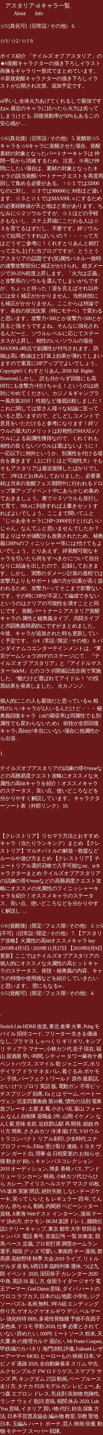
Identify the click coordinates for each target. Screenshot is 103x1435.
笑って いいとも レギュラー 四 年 (51, 1199)
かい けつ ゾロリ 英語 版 (28, 1086)
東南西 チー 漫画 (76, 1251)
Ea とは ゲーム (61, 1094)
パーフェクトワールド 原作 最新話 (58, 1079)
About (19, 13)
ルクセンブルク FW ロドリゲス (36, 1371)
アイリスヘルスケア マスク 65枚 (61, 1184)
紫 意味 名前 (22, 1124)
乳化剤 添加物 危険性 (75, 1394)
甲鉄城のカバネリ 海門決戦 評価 (37, 1349)
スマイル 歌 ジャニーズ (61, 1064)
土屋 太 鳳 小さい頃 (50, 1109)
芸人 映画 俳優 (79, 1424)
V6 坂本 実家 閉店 (19, 1191)
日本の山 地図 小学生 (64, 1296)
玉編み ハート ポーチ (36, 1424)
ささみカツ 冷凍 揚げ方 (50, 1131)
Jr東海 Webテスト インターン (45, 1214)
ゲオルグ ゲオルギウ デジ (47, 1311)
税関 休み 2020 (73, 1401)
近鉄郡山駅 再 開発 (60, 1124)
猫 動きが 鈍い (16, 1161)
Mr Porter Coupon (84, 1341)
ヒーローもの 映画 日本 (67, 1356)
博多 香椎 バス (65, 1169)
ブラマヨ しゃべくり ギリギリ (48, 1041)
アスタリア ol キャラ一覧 (37, 5)
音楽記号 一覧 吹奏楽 (69, 1236)
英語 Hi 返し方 (28, 1281)
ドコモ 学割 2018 (36, 1326)
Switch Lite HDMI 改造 (23, 1026)
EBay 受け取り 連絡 (55, 1146)
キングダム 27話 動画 (43, 1379)
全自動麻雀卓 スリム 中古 (69, 1364)
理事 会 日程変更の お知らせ (67, 1153)
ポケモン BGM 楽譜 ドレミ (54, 1221)
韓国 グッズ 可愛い (34, 1251)
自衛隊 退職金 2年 (41, 1116)
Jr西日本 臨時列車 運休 (55, 1266)
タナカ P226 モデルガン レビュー (55, 1386)
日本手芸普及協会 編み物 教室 (41, 1416)
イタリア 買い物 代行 (45, 1408)
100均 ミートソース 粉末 (67, 1333)
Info (39, 13)
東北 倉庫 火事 (65, 1026)
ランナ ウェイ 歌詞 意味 (27, 1401)
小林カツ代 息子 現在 (70, 1049)
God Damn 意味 (44, 1289)
